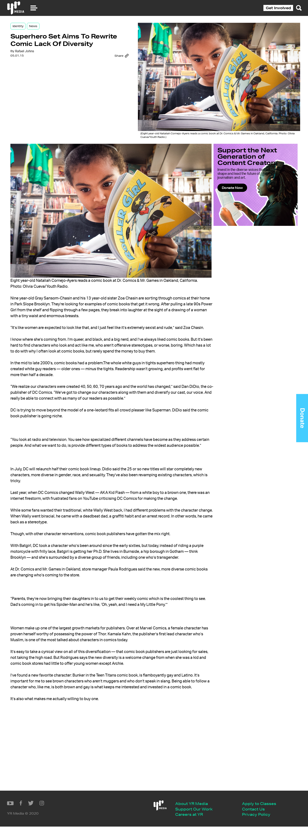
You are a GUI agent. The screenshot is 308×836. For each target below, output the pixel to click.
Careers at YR (47, 823)
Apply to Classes (117, 811)
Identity (47, 32)
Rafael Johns (53, 83)
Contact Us (111, 818)
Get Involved (278, 8)
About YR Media (49, 811)
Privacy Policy (114, 823)
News (62, 32)
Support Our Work (52, 818)
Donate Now (221, 190)
